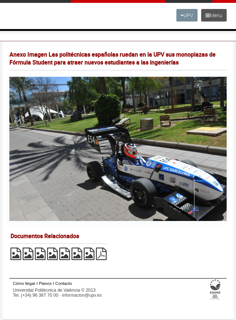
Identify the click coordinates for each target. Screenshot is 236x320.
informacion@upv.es (82, 295)
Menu (213, 15)
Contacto (63, 283)
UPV (187, 15)
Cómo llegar (24, 283)
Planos (45, 283)
